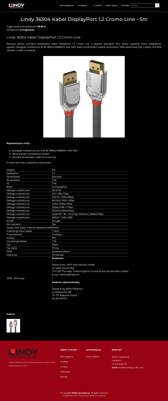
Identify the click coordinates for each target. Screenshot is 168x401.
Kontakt (125, 5)
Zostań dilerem (92, 356)
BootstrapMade (99, 395)
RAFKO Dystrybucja (81, 395)
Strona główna (66, 5)
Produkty (82, 5)
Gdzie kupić (111, 5)
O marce (97, 5)
